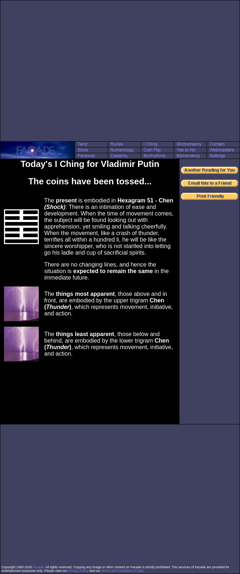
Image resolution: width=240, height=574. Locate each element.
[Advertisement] (69, 70)
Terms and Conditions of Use (122, 571)
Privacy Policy (78, 571)
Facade (38, 567)
